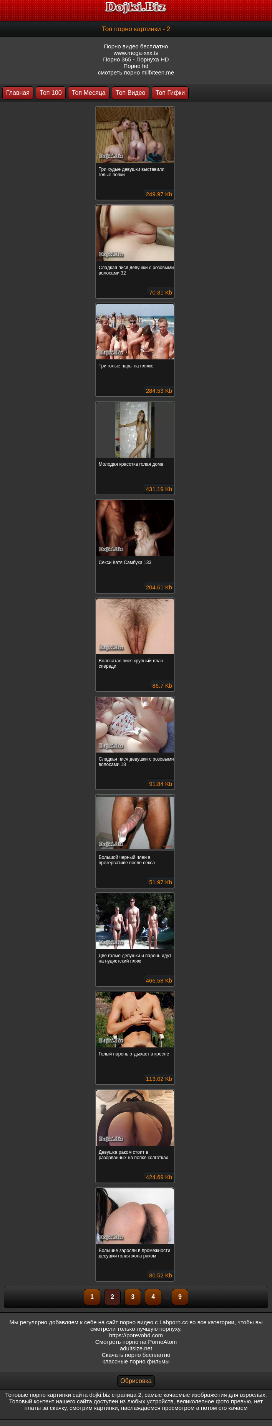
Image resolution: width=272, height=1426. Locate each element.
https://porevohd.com (136, 1335)
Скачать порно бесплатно (136, 1355)
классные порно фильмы (136, 1361)
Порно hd (136, 66)
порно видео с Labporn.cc (154, 1322)
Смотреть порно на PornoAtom (136, 1341)
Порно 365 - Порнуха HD (136, 59)
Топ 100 (50, 92)
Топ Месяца (89, 92)
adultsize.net (136, 1348)
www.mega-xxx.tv (136, 53)
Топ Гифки (170, 92)
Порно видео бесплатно (136, 46)
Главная (18, 92)
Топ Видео (130, 92)
